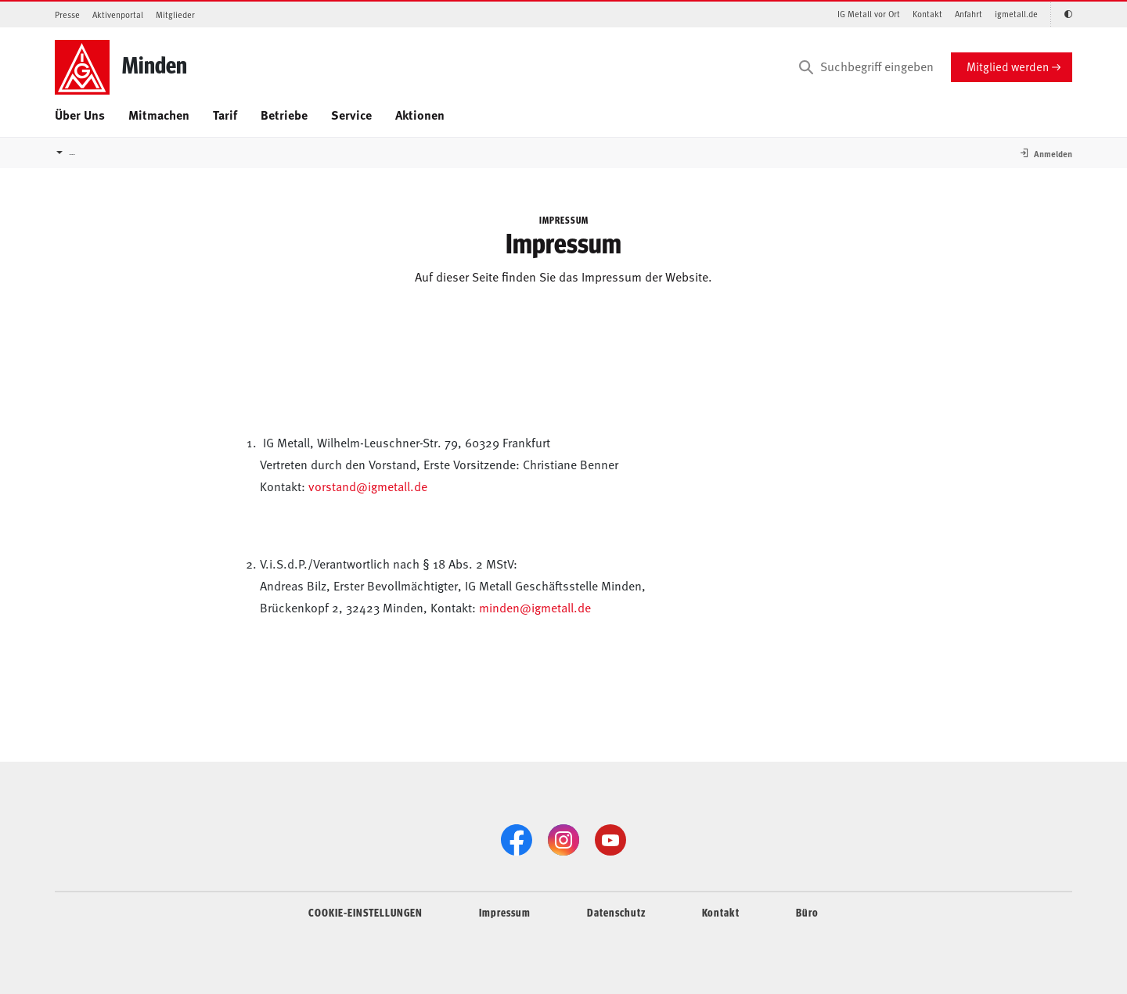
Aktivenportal (117, 14)
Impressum (505, 912)
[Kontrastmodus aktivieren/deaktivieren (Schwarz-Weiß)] (1061, 14)
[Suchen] (806, 67)
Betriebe (284, 115)
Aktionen (420, 115)
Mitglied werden (1008, 66)
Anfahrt (968, 14)
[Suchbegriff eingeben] (864, 67)
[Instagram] (563, 840)
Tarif (225, 115)
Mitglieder (175, 14)
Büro (807, 912)
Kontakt (927, 14)
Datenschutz (616, 912)
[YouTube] (610, 840)
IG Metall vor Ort (868, 14)
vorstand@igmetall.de (367, 485)
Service (351, 115)
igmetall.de (1016, 14)
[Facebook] (516, 840)
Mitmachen (158, 115)
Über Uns (80, 115)
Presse (67, 14)
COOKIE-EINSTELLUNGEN (365, 912)
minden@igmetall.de (535, 606)
